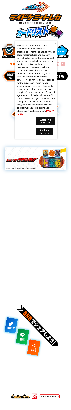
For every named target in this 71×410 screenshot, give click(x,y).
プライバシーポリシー (53, 367)
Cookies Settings (19, 373)
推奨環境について (19, 367)
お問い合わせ (48, 373)
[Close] (55, 43)
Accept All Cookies (45, 121)
